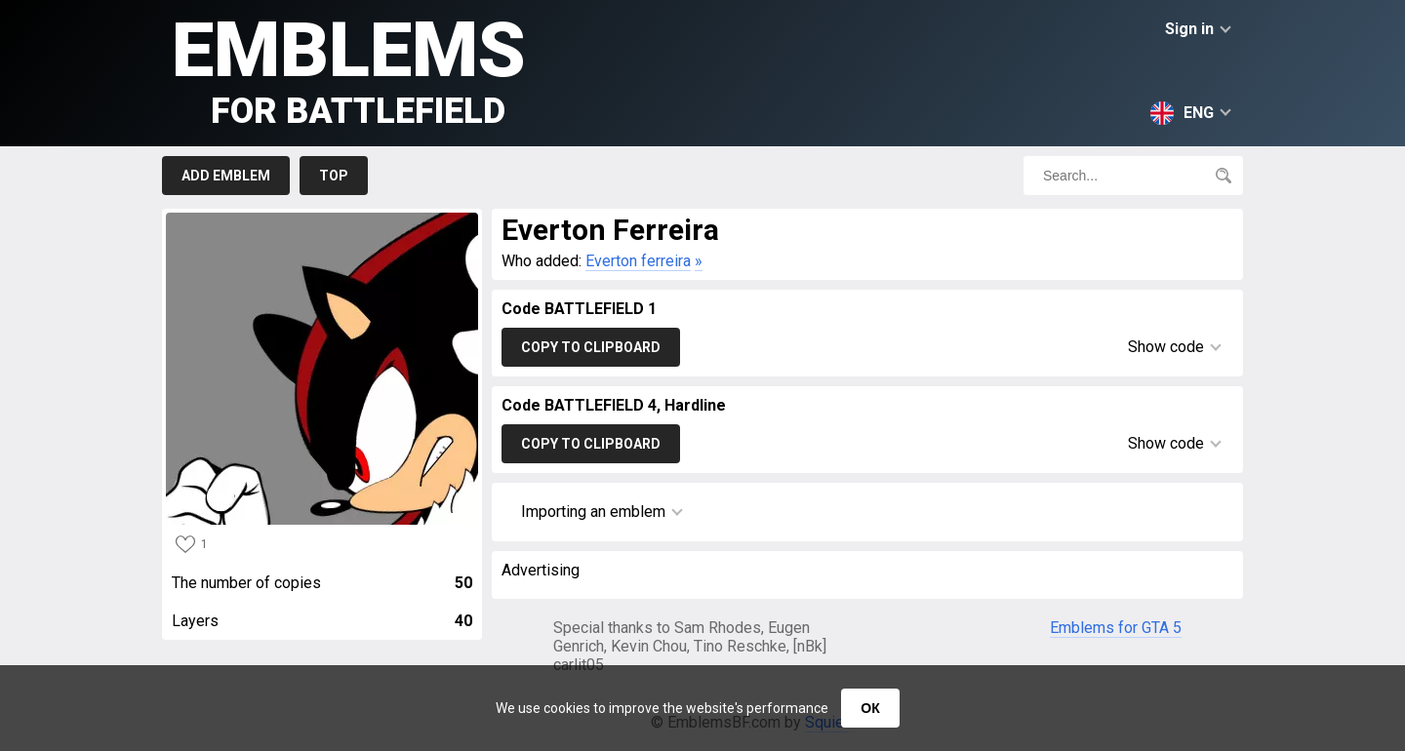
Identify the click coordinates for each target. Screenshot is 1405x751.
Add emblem (225, 175)
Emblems (349, 69)
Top (333, 175)
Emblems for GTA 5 (1116, 627)
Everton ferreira (638, 261)
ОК (870, 708)
